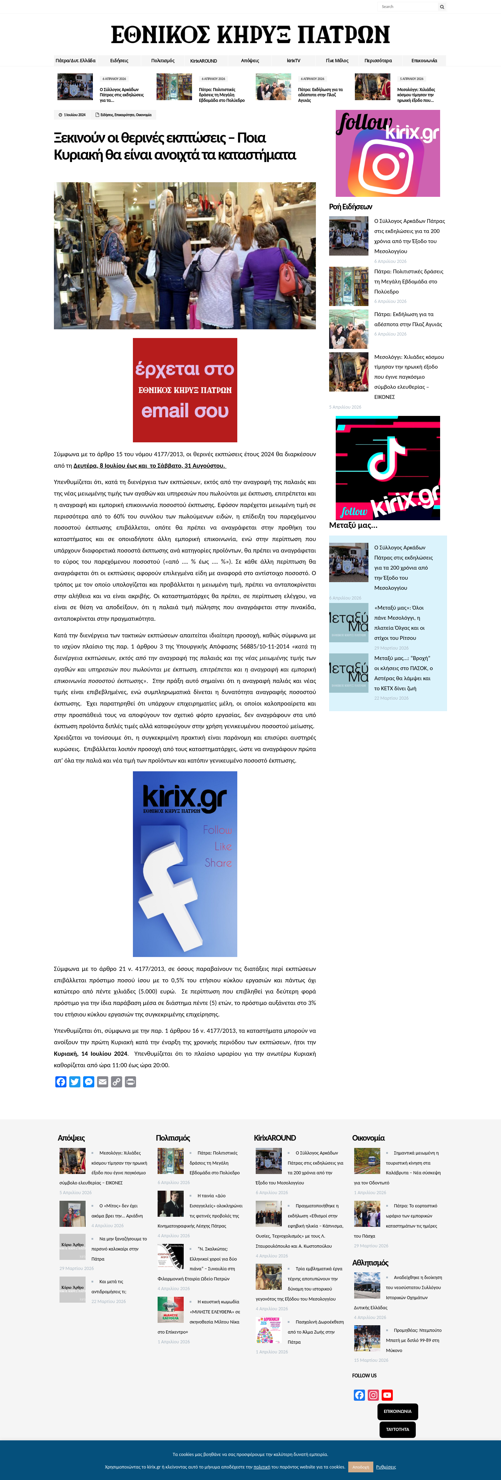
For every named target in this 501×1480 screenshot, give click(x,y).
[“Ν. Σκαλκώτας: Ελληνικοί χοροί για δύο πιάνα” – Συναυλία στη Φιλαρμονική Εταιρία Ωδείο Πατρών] (171, 1258)
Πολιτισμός (162, 60)
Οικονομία (144, 115)
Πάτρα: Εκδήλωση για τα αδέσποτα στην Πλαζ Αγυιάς (320, 95)
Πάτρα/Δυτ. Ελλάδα (75, 60)
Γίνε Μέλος (337, 60)
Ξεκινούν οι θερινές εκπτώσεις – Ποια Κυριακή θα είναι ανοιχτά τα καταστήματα (175, 146)
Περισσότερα (378, 60)
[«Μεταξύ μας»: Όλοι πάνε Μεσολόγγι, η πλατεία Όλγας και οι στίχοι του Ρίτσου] (348, 624)
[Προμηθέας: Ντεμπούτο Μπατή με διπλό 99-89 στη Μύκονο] (367, 1340)
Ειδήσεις (119, 60)
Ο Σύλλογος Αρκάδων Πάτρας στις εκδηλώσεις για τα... (122, 95)
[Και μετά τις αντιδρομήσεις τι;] (72, 1291)
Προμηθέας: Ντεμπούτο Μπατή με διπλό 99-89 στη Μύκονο (414, 1340)
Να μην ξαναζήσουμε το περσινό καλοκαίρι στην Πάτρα (119, 1249)
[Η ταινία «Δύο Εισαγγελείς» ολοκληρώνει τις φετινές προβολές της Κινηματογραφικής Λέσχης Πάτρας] (171, 1205)
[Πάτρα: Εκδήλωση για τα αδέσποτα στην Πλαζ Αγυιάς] (348, 330)
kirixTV (293, 60)
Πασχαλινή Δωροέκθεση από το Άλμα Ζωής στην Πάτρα (316, 1332)
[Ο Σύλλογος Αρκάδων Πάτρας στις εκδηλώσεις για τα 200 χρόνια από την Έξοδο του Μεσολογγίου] (348, 237)
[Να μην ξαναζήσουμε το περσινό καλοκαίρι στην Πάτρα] (72, 1248)
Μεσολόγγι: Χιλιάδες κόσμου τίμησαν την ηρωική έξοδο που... (416, 95)
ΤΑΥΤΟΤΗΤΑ (397, 1429)
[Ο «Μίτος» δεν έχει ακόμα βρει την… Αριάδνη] (72, 1215)
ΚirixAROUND (203, 61)
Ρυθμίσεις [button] (386, 1467)
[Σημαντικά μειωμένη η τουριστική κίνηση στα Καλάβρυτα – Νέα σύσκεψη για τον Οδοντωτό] (367, 1162)
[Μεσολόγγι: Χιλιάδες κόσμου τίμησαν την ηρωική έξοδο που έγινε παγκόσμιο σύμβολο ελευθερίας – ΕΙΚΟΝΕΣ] (348, 373)
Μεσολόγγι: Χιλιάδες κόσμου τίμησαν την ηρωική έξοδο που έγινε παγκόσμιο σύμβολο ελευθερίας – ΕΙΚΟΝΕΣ (409, 377)
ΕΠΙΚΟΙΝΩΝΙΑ (398, 1411)
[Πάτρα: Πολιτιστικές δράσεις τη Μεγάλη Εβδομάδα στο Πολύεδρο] (348, 288)
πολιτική (262, 1467)
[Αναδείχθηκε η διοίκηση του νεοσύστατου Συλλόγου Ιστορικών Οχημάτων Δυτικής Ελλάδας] (367, 1287)
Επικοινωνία (424, 60)
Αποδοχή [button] (360, 1467)
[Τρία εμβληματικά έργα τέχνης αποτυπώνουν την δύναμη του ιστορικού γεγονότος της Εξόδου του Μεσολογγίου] (269, 1278)
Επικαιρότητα (124, 115)
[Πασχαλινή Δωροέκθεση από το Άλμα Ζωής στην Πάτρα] (269, 1331)
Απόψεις (250, 60)
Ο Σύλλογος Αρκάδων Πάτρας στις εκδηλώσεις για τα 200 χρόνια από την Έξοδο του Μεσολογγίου (403, 568)
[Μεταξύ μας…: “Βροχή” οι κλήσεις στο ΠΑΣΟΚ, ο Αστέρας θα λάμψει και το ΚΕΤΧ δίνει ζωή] (348, 674)
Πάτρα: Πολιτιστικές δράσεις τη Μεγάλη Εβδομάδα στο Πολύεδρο (222, 95)
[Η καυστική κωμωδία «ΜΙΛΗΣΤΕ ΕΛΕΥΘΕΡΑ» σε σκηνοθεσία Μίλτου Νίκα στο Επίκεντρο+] (171, 1311)
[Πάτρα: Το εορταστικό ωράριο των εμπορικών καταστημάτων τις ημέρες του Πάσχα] (367, 1215)
